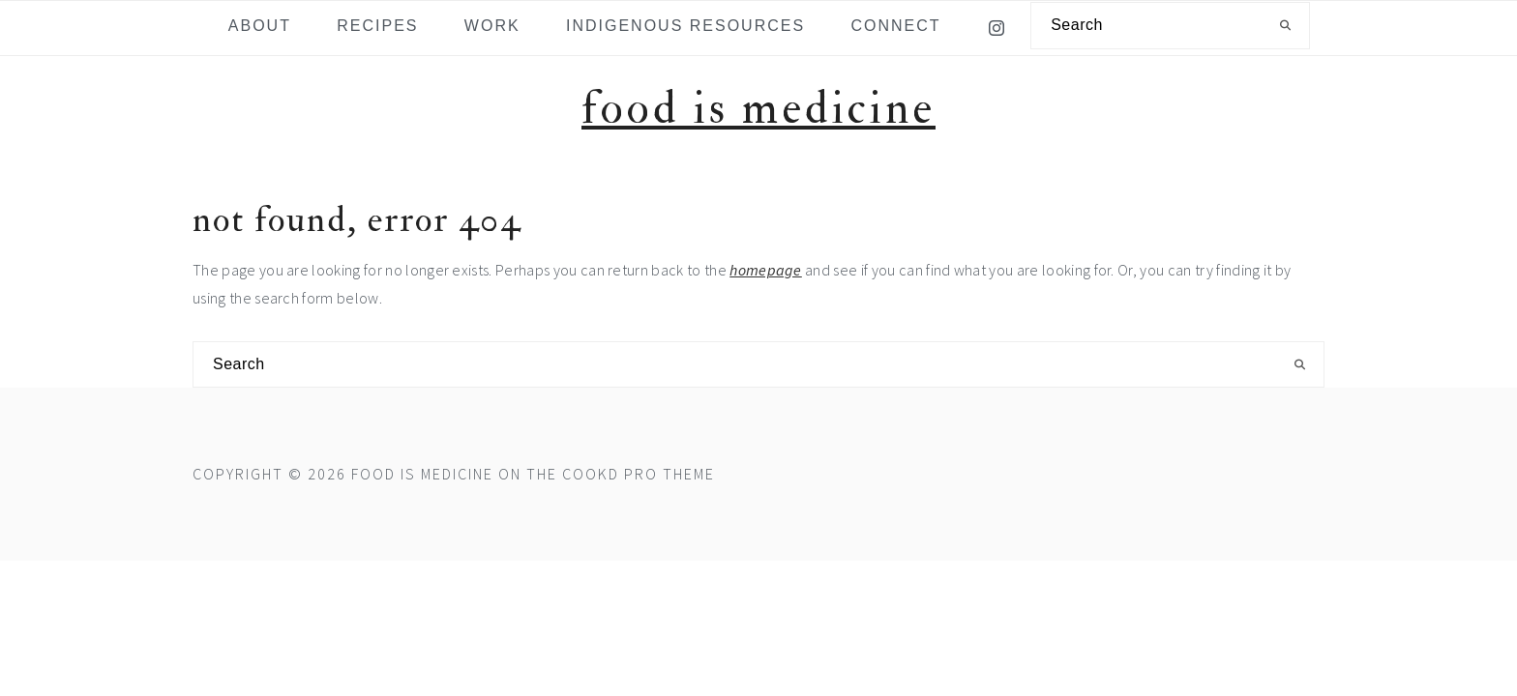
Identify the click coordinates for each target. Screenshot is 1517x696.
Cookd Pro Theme (638, 473)
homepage (765, 269)
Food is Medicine (758, 108)
